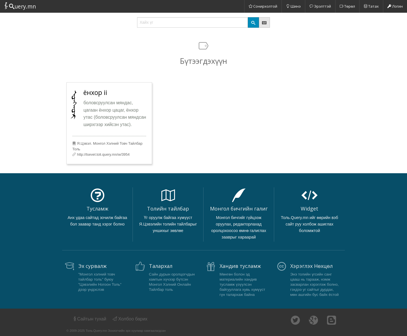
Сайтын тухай (89, 319)
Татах (371, 6)
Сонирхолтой (263, 6)
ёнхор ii (95, 92)
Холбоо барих (130, 319)
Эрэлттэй (320, 6)
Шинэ (293, 6)
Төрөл (347, 6)
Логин (395, 6)
